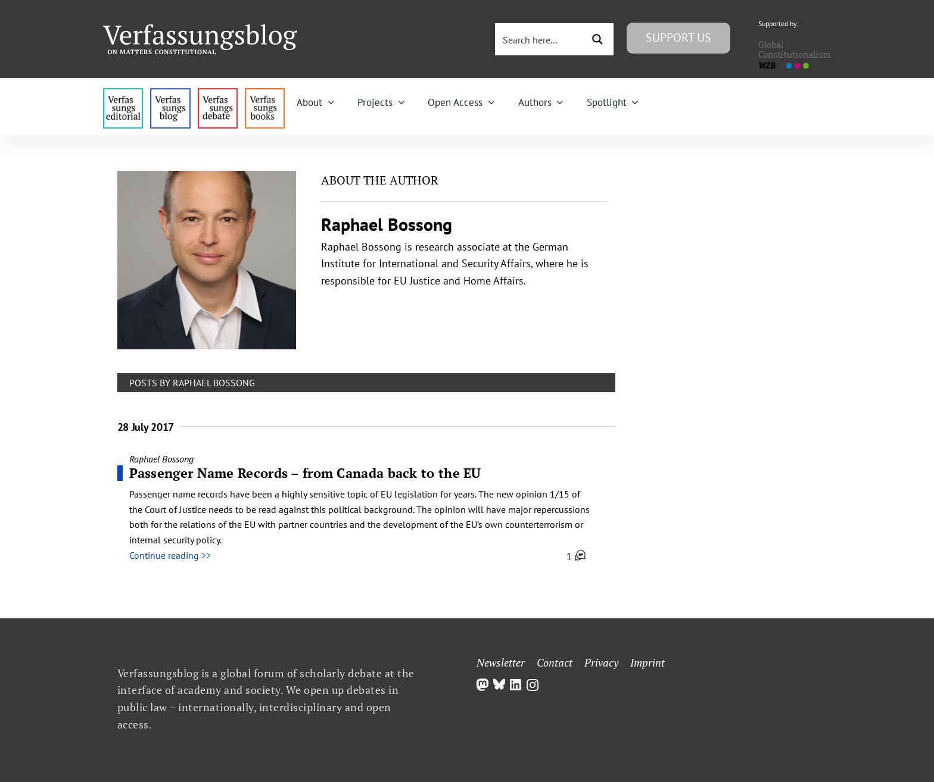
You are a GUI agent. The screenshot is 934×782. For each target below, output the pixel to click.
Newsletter (501, 662)
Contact (554, 662)
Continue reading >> (170, 555)
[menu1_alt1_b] (170, 93)
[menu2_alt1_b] (218, 93)
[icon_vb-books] (265, 93)
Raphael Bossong (161, 459)
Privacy (601, 662)
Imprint (647, 662)
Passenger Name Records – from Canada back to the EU (305, 472)
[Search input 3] (540, 39)
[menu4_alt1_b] (123, 93)
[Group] (200, 29)
